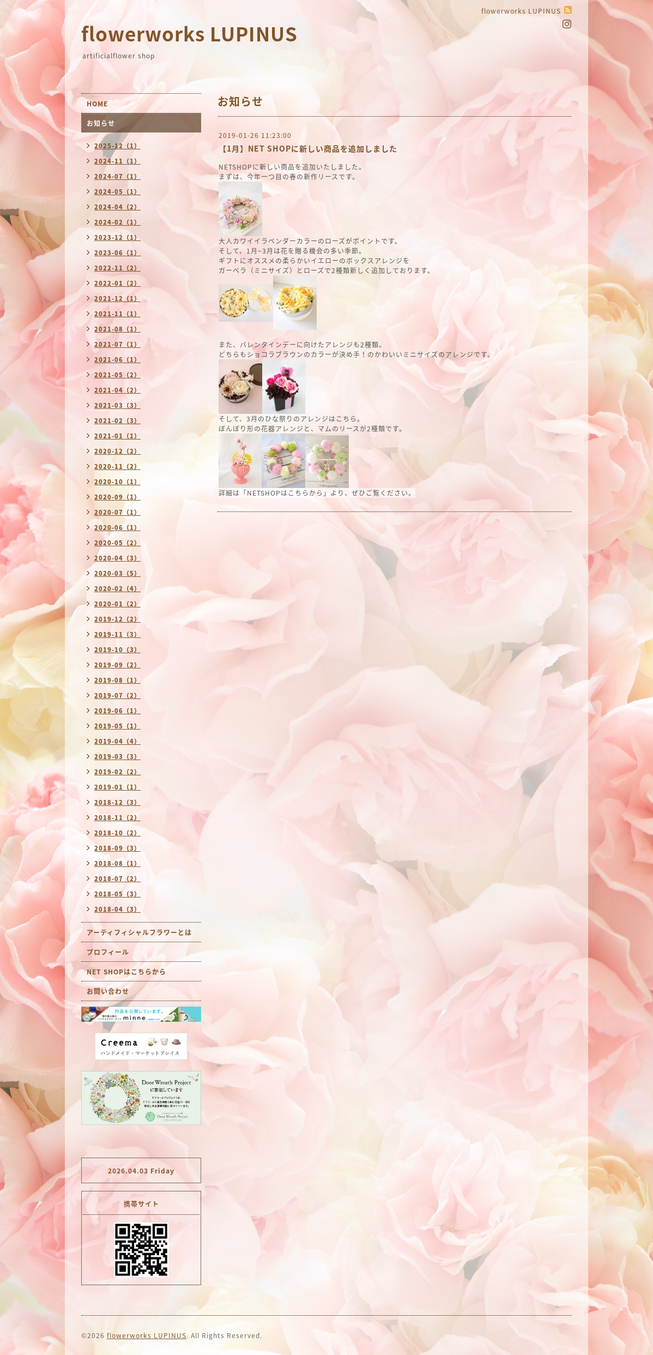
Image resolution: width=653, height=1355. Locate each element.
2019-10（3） (117, 649)
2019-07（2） (117, 695)
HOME (97, 104)
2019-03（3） (117, 756)
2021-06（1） (117, 359)
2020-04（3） (117, 558)
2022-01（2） (117, 283)
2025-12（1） (117, 145)
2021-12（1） (117, 298)
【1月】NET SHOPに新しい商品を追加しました (308, 148)
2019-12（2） (117, 619)
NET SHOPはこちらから (126, 972)
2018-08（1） (117, 863)
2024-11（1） (117, 161)
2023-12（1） (117, 237)
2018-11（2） (117, 817)
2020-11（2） (117, 466)
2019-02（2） (117, 771)
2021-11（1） (117, 313)
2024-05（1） (117, 191)
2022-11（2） (117, 268)
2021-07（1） (117, 344)
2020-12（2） (117, 451)
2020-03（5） (117, 573)
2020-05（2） (117, 542)
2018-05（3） (117, 894)
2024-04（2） (117, 207)
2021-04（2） (117, 390)
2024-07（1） (117, 176)
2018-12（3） (117, 802)
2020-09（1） (117, 497)
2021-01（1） (117, 436)
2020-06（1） (117, 527)
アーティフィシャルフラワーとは (139, 932)
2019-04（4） (117, 741)
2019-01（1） (117, 787)
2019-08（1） (117, 680)
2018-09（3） (117, 848)
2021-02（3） (117, 420)
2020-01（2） (117, 604)
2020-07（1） (117, 512)
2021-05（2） (117, 375)
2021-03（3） (117, 405)
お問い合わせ (108, 991)
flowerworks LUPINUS (189, 33)
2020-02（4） (117, 588)
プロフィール (108, 952)
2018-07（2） (117, 878)
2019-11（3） (117, 634)
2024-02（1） (117, 222)
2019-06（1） (117, 710)
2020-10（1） (117, 481)
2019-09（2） (117, 665)
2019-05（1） (117, 726)
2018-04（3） (117, 909)
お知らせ (101, 123)
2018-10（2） (117, 833)
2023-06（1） (117, 252)
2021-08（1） (117, 329)
